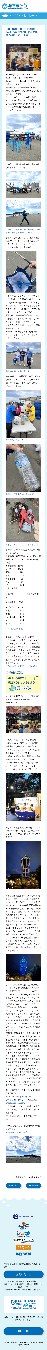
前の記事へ (14, 1185)
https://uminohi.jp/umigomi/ (18, 1096)
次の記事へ (33, 1185)
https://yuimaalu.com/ (16, 1103)
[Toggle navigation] (41, 6)
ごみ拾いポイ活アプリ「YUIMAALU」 (22, 666)
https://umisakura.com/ (16, 1132)
